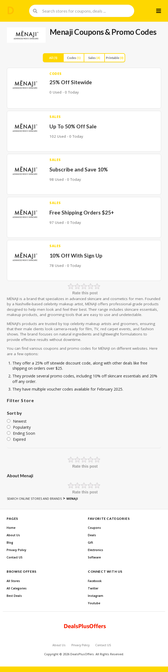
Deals (92, 535)
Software (94, 557)
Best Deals (14, 596)
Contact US (15, 557)
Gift (90, 542)
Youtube (94, 603)
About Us (13, 535)
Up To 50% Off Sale (73, 126)
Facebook (95, 581)
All (53, 58)
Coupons (94, 528)
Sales (94, 58)
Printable (115, 58)
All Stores (13, 581)
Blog (10, 542)
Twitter (93, 588)
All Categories (17, 588)
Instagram (95, 596)
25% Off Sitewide (70, 82)
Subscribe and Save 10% (78, 169)
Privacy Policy (16, 550)
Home (11, 528)
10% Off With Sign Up (75, 255)
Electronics (95, 550)
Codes (74, 58)
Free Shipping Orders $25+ (81, 212)
